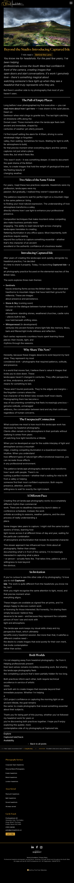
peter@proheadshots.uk (14, 830)
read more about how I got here (19, 108)
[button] (71, 3)
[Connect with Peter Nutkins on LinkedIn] (32, 847)
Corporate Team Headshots (15, 765)
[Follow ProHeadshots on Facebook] (37, 847)
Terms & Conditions (32, 857)
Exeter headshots (11, 773)
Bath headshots (11, 798)
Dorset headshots (11, 802)
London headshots (12, 781)
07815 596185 (10, 827)
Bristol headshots (11, 777)
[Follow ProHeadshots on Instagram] (41, 847)
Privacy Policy (43, 857)
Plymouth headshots (12, 794)
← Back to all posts (37, 744)
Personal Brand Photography (15, 769)
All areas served (11, 806)
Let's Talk (10, 834)
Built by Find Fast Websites (37, 870)
